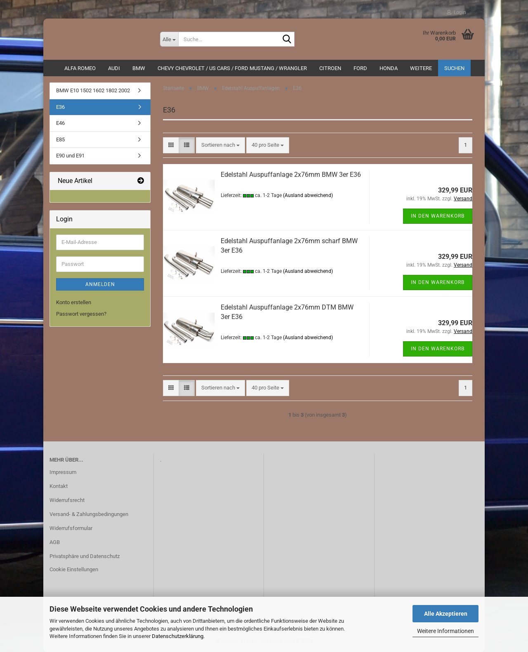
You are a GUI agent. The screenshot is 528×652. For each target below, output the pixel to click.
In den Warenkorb (437, 216)
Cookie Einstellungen (74, 569)
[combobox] (220, 145)
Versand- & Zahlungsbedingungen (89, 514)
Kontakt (59, 486)
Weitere (421, 68)
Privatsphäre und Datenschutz (85, 556)
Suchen (454, 68)
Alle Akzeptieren (445, 613)
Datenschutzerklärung (177, 636)
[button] (171, 145)
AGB (55, 542)
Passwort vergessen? (81, 314)
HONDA (389, 68)
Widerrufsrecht (67, 500)
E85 (60, 139)
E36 (60, 107)
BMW (138, 68)
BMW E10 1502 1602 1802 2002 (93, 90)
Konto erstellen (73, 302)
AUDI (114, 68)
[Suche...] (169, 39)
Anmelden (100, 284)
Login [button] (456, 12)
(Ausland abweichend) (308, 195)
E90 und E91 (70, 155)
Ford (360, 68)
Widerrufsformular (71, 528)
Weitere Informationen (445, 631)
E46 (60, 123)
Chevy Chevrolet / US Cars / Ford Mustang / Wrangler (232, 68)
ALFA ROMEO (80, 68)
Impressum (63, 472)
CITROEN (330, 68)
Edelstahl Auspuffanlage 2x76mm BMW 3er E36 (291, 174)
